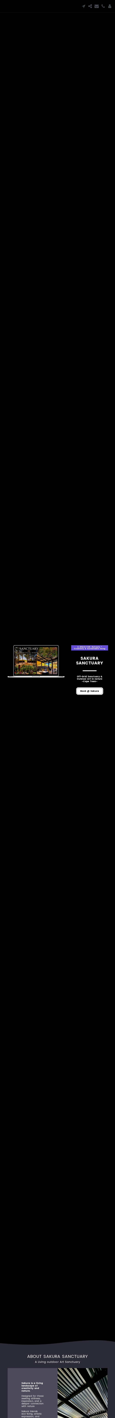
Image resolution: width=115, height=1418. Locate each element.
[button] (83, 6)
